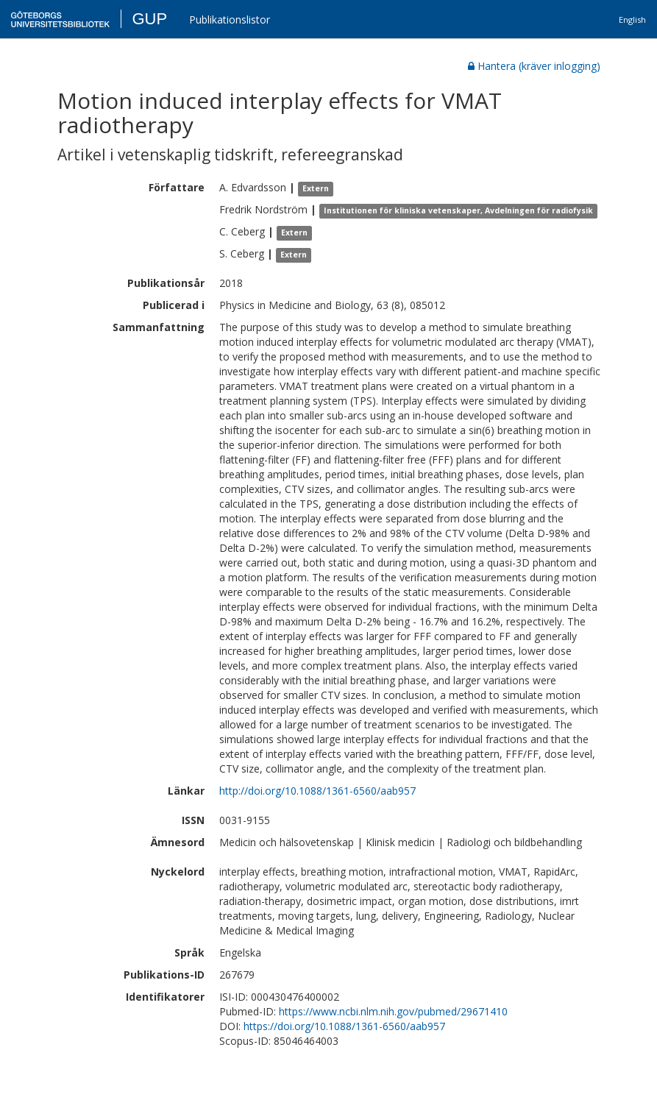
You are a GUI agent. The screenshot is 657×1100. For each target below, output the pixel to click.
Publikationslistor (229, 19)
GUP (149, 19)
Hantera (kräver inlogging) (534, 66)
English (632, 19)
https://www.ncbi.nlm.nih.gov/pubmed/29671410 (393, 1011)
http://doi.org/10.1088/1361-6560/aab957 (317, 791)
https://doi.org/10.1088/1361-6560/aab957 (344, 1026)
